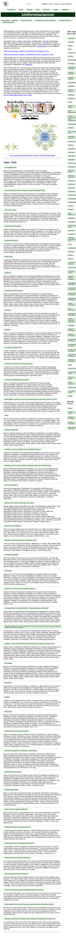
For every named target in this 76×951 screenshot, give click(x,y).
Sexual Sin (71, 53)
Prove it (70, 206)
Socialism (71, 251)
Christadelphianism (10, 167)
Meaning (29, 9)
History (56, 9)
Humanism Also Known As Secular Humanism (18, 363)
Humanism (71, 152)
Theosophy (8, 711)
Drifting (70, 56)
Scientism (71, 95)
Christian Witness (26, 20)
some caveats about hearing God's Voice (17, 95)
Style (69, 365)
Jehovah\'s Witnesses (11, 430)
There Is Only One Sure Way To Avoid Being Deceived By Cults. (24, 890)
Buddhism (8, 273)
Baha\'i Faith (8, 256)
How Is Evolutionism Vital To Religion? (16, 874)
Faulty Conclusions (65, 20)
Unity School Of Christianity (13, 772)
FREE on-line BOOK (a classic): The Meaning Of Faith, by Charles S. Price (29, 54)
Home (21, 9)
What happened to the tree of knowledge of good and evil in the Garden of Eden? (29, 904)
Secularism (8, 683)
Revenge (71, 42)
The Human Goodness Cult (13, 347)
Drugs (70, 102)
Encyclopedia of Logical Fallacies (45, 20)
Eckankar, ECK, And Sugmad (13, 290)
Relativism (71, 218)
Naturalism (28, 64)
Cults (69, 244)
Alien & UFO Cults (10, 210)
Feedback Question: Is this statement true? (18, 827)
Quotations (65, 9)
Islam (6, 415)
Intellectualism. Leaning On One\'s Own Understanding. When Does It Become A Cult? (31, 399)
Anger (70, 45)
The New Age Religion (11, 554)
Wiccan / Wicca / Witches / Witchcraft (16, 809)
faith (20, 41)
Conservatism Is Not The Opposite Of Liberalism (19, 843)
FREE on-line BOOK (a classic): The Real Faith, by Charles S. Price (26, 51)
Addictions (71, 98)
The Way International (11, 790)
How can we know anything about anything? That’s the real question (32, 155)
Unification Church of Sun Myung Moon (16, 731)
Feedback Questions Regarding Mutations (17, 857)
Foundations (11, 9)
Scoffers (70, 209)
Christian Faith (42, 46)
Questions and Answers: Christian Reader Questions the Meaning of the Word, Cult (30, 919)
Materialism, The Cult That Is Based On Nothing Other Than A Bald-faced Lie (28, 465)
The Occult (8, 571)
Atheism (70, 145)
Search (45, 4)
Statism (70, 255)
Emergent (8, 310)
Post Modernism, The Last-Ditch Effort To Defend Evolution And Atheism (26, 608)
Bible (37, 9)
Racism (70, 259)
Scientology (8, 663)
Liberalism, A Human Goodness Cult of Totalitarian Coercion (23, 449)
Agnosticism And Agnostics (13, 226)
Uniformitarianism (8, 22)
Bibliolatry (71, 86)
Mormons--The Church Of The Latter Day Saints (19, 503)
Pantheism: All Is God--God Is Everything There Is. (20, 588)
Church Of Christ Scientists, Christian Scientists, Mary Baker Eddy (24, 190)
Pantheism (71, 184)
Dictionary (46, 9)
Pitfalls (70, 396)
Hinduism (7, 329)
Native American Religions (13, 526)
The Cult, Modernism (11, 485)
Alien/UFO (71, 230)
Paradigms (71, 63)
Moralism (71, 128)
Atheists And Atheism (11, 240)
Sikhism (7, 697)
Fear (69, 49)
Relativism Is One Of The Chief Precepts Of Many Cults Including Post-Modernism (29, 643)
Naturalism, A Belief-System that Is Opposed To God (20, 540)
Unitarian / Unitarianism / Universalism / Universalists (20, 750)
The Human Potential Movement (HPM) (16, 380)
